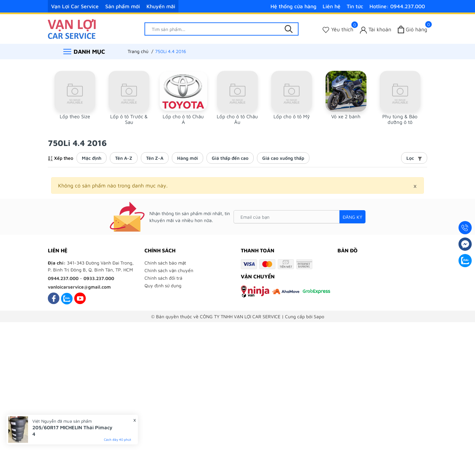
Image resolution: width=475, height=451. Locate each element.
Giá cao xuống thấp (283, 158)
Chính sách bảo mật (165, 263)
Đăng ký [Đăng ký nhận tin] (352, 217)
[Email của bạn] (299, 216)
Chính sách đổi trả (163, 278)
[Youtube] (80, 298)
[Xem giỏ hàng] (412, 29)
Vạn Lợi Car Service (75, 6)
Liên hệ (331, 6)
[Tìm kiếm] (289, 29)
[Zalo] (67, 298)
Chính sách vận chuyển (168, 270)
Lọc (414, 158)
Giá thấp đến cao (230, 158)
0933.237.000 (98, 278)
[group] (75, 98)
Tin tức (355, 6)
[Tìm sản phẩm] (221, 29)
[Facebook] (53, 298)
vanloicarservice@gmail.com (79, 287)
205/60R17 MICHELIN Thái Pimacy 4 (72, 431)
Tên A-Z (123, 158)
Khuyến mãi (160, 6)
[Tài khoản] (375, 29)
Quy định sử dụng (162, 285)
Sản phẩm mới (122, 6)
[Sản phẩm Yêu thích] (338, 29)
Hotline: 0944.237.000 (397, 6)
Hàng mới (187, 158)
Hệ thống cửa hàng (293, 6)
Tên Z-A (154, 158)
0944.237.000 (63, 278)
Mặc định (91, 158)
